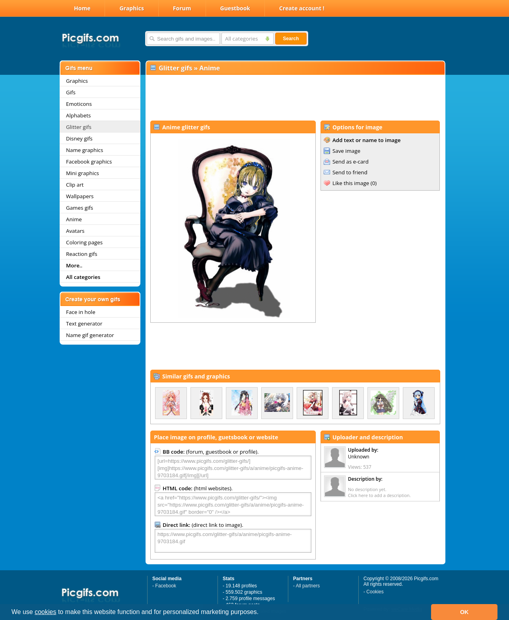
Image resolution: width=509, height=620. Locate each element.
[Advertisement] (295, 98)
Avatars (75, 230)
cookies (45, 611)
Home (82, 8)
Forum (182, 8)
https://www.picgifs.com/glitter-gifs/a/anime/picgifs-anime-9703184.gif (233, 541)
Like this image (350, 183)
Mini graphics (82, 173)
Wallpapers (79, 196)
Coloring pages (84, 242)
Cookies (374, 592)
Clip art (75, 184)
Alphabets (78, 115)
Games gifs (79, 207)
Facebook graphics (89, 161)
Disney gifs (79, 138)
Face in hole (80, 312)
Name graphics (84, 150)
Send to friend (349, 172)
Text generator (84, 323)
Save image (346, 150)
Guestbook (235, 8)
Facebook (165, 586)
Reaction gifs (81, 253)
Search (291, 38)
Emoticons (79, 103)
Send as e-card (350, 161)
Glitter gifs (78, 127)
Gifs (71, 92)
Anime (74, 219)
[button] (261, 613)
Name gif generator (90, 335)
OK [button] (464, 612)
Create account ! (301, 8)
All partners (308, 586)
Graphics (131, 8)
